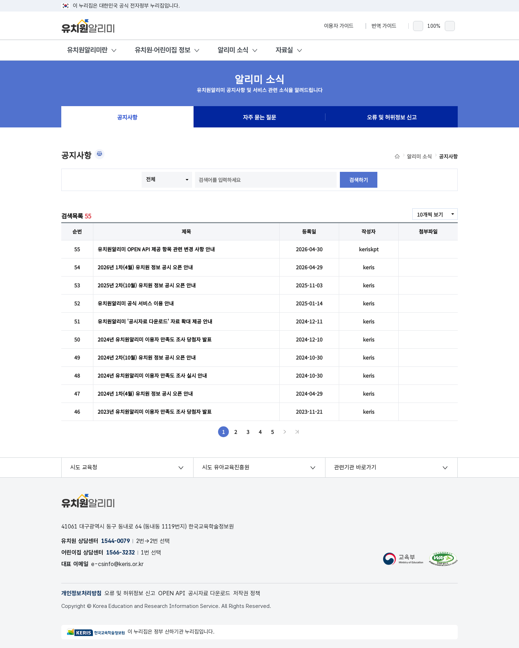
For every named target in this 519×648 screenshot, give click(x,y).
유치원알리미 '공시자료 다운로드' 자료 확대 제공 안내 (155, 321)
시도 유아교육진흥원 (225, 467)
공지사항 (127, 117)
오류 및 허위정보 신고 (392, 117)
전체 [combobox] (150, 179)
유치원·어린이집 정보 (162, 50)
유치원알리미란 (87, 50)
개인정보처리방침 (81, 593)
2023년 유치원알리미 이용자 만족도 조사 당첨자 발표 (155, 411)
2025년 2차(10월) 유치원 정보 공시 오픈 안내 (147, 285)
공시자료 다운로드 (209, 593)
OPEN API (171, 593)
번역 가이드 (387, 26)
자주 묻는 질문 (259, 117)
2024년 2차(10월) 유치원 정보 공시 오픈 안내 (147, 357)
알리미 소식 (233, 50)
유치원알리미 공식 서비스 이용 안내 (136, 303)
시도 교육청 (83, 467)
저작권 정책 (246, 593)
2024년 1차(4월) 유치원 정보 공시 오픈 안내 (145, 393)
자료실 (284, 50)
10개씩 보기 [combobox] (430, 214)
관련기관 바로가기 (355, 467)
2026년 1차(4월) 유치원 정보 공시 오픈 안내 (145, 267)
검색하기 (358, 179)
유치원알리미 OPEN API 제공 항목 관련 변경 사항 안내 (156, 249)
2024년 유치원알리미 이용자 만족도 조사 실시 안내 (152, 375)
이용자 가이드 (342, 26)
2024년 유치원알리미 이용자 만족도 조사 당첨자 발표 (155, 339)
